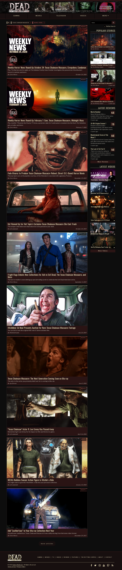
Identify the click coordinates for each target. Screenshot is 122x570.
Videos (58, 557)
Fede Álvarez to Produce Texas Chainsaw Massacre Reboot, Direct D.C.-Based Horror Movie (46, 173)
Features (75, 557)
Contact (108, 557)
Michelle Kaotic (14, 332)
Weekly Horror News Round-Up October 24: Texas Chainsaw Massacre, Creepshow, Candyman (47, 67)
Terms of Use (12, 566)
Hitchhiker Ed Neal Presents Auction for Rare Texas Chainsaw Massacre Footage (41, 327)
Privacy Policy (21, 566)
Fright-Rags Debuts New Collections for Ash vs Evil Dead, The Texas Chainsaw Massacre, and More (47, 276)
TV (53, 557)
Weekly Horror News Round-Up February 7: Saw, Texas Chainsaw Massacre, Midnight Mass (46, 120)
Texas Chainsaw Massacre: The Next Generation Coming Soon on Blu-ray (38, 378)
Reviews (66, 557)
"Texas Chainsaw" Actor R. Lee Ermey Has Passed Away (31, 429)
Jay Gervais (13, 383)
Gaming (39, 557)
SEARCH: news (38, 22)
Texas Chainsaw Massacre (20, 22)
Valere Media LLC (17, 565)
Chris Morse (13, 74)
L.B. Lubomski (14, 229)
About (100, 557)
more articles (47, 544)
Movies (47, 557)
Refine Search (110, 26)
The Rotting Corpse (98, 67)
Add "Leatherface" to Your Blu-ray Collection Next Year (31, 530)
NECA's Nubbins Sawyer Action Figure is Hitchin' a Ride (31, 480)
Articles (82, 234)
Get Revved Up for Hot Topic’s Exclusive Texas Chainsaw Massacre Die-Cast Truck (42, 224)
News (83, 27)
